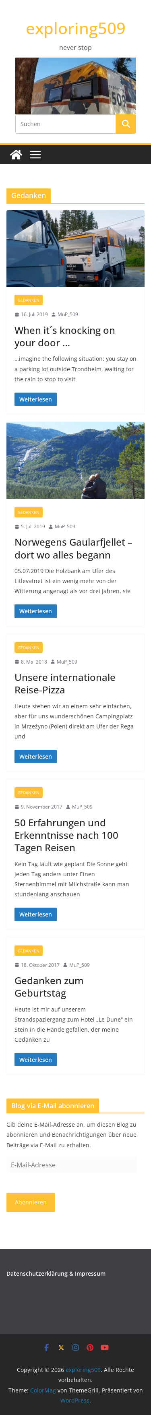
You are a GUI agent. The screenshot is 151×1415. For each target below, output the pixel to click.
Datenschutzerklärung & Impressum (55, 1273)
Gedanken (28, 300)
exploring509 (76, 28)
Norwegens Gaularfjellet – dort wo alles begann (73, 548)
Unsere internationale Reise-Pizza (65, 683)
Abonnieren (31, 1202)
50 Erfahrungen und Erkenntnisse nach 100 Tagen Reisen (66, 835)
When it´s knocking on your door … (64, 336)
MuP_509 (68, 314)
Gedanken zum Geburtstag (49, 986)
